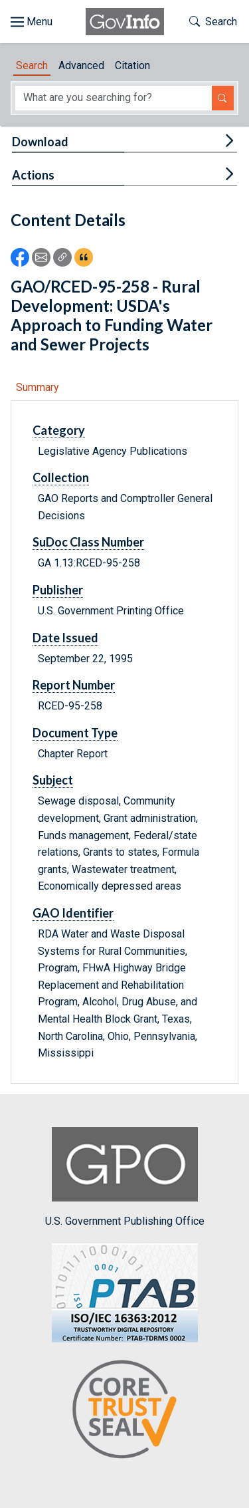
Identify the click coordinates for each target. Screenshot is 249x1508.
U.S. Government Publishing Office (125, 1177)
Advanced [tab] (81, 65)
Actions (33, 175)
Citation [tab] (132, 65)
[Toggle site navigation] (31, 22)
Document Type (75, 732)
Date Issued (65, 637)
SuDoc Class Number (88, 542)
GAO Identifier (73, 913)
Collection (61, 477)
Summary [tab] (37, 387)
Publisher (58, 589)
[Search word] (113, 98)
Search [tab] (32, 65)
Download (40, 141)
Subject (53, 780)
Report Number (74, 685)
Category (59, 430)
